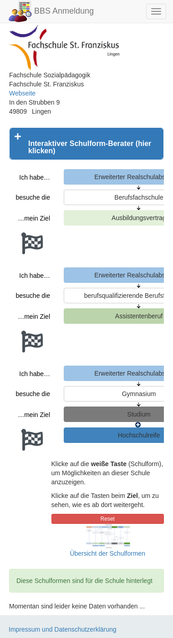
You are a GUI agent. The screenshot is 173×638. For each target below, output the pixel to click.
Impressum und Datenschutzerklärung (63, 629)
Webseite (22, 93)
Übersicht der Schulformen (107, 553)
